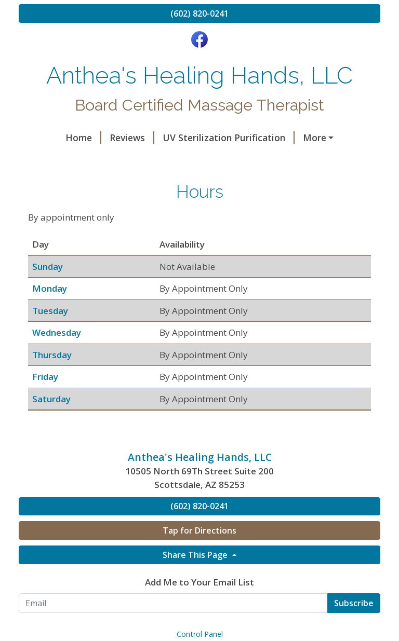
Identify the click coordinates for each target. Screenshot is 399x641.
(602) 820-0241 (199, 13)
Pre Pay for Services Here (82, 181)
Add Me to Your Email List (199, 626)
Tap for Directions (199, 574)
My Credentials (161, 160)
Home (45, 137)
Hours (225, 160)
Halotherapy (296, 137)
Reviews (93, 137)
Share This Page (196, 599)
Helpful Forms (288, 160)
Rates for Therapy (71, 160)
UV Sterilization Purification (190, 137)
